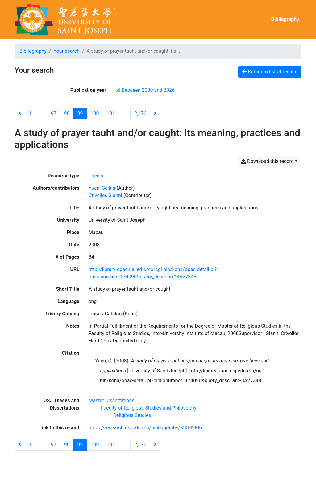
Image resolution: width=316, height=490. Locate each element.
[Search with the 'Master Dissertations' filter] (112, 400)
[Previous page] (20, 113)
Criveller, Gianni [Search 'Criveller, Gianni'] (105, 195)
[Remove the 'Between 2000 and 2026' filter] (148, 90)
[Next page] (155, 113)
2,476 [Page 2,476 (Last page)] (140, 113)
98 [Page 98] (67, 113)
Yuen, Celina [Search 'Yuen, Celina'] (102, 188)
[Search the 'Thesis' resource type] (96, 176)
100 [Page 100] (95, 113)
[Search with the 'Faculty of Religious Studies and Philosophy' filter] (148, 408)
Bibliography (285, 19)
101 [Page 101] (111, 113)
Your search (67, 51)
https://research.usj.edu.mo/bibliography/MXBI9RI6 (145, 428)
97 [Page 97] (53, 113)
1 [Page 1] (30, 113)
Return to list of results (269, 72)
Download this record (267, 161)
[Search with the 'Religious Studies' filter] (132, 415)
